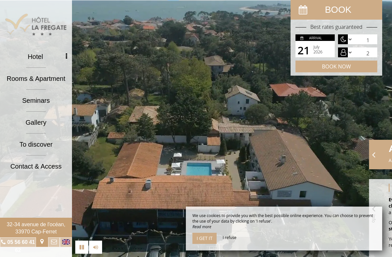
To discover (35, 144)
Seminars (36, 100)
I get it (204, 238)
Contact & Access (36, 166)
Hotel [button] (47, 56)
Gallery (36, 122)
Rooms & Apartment (36, 78)
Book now (336, 66)
